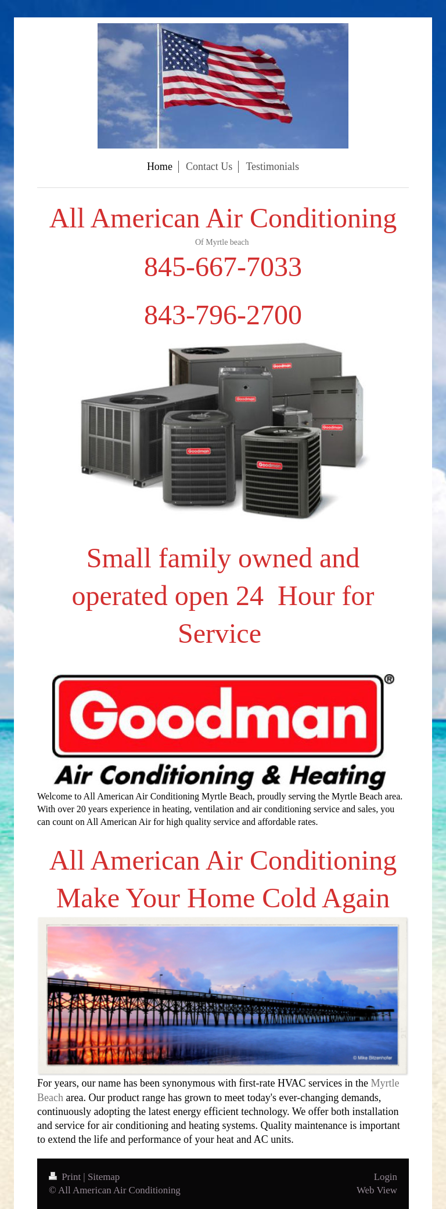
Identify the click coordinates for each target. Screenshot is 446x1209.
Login (385, 1176)
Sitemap (104, 1176)
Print (66, 1176)
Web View (377, 1190)
